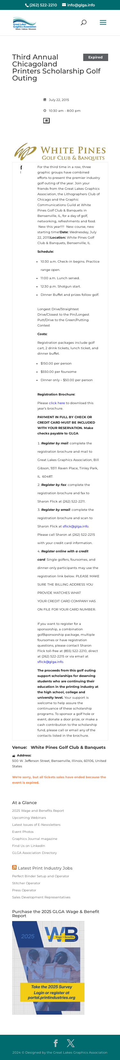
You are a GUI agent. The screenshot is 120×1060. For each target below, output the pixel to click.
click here (57, 403)
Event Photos (23, 832)
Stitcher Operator (26, 883)
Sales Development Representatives (41, 897)
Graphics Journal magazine (34, 839)
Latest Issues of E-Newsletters (36, 825)
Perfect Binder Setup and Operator (40, 876)
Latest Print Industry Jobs (45, 868)
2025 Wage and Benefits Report (38, 811)
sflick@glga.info (75, 526)
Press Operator (24, 890)
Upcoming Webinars (29, 818)
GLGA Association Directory (34, 853)
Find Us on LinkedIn (28, 846)
